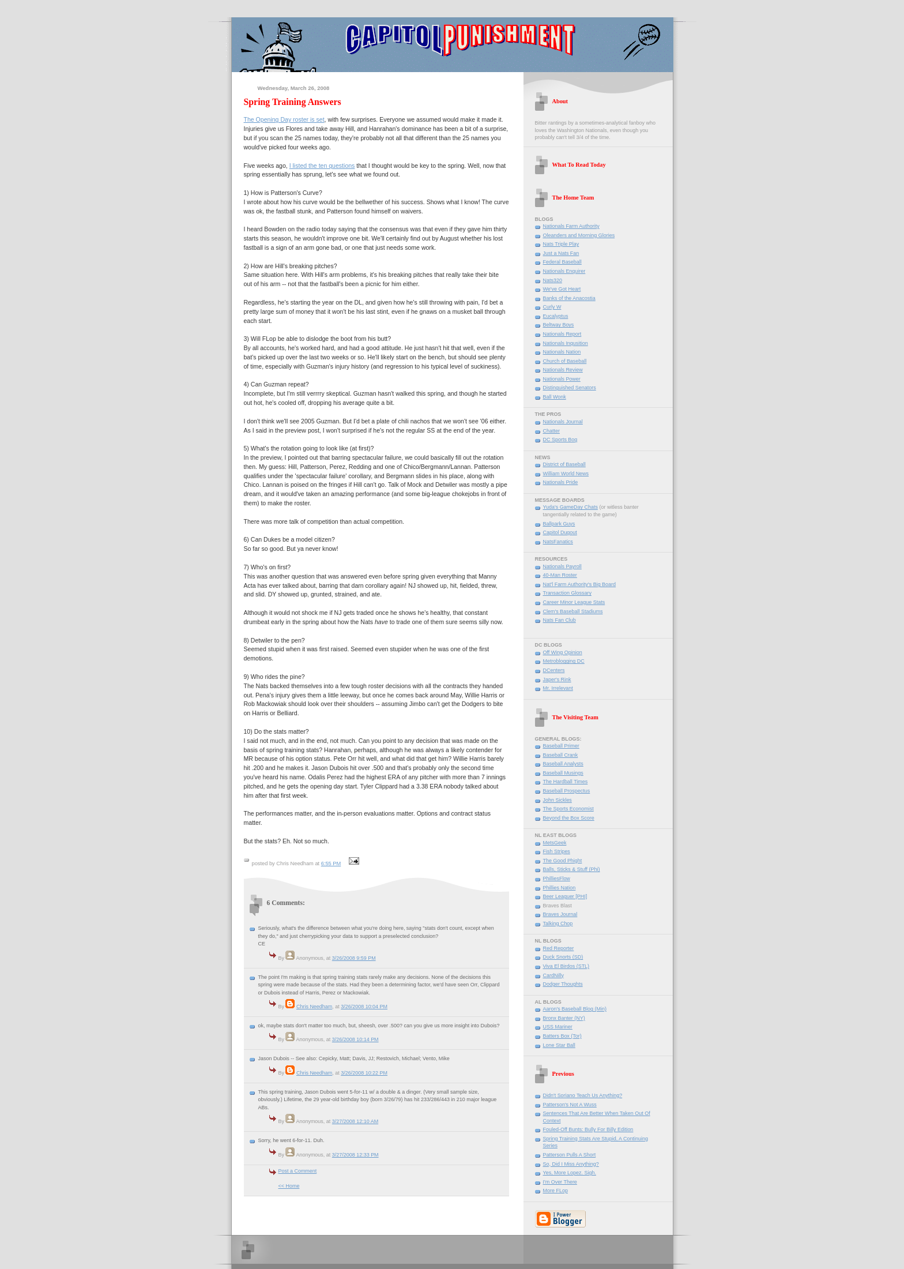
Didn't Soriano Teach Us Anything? (583, 1095)
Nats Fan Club (559, 620)
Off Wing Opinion (562, 652)
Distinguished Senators (569, 388)
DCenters (554, 670)
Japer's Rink (557, 679)
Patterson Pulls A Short (569, 1155)
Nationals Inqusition (565, 343)
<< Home (289, 1186)
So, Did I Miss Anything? (571, 1164)
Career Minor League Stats (574, 602)
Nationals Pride (560, 482)
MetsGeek (555, 843)
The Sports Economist (568, 809)
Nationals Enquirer (564, 271)
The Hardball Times (565, 781)
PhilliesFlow (556, 878)
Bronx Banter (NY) (564, 1018)
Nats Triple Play (561, 244)
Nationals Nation (562, 352)
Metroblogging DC (564, 661)
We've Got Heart (562, 289)
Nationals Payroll (562, 566)
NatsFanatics (558, 542)
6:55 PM (331, 863)
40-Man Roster (560, 575)
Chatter (551, 431)
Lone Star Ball (559, 1045)
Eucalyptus (555, 316)
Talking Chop (558, 923)
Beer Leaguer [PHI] (565, 896)
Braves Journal (560, 914)
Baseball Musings (563, 773)
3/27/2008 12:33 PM (355, 1155)
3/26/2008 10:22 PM (364, 1073)
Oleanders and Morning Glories (579, 235)
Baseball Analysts (563, 764)
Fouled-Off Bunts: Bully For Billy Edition (588, 1129)
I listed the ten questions (322, 165)
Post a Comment (297, 1171)
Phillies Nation (559, 888)
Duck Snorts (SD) (563, 957)
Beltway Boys (558, 325)
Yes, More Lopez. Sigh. (569, 1173)
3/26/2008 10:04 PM (364, 1006)
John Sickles (557, 800)
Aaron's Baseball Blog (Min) (575, 1009)
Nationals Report (562, 334)
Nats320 (552, 280)
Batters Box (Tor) (562, 1036)
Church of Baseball (565, 361)
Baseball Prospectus (566, 791)
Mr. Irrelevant (558, 688)
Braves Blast (557, 905)
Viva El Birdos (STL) (566, 966)
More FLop (555, 1190)
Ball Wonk (554, 397)
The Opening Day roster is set (284, 119)
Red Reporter (558, 948)
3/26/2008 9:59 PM (354, 958)
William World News (566, 473)
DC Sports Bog (560, 439)
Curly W (552, 307)
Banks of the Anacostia (569, 298)
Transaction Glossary (567, 593)
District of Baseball (564, 464)
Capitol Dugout (560, 532)
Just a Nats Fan (561, 253)
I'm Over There (560, 1182)
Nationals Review (563, 370)
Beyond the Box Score (568, 818)
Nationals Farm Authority (571, 226)
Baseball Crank (560, 755)
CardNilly (553, 975)
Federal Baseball (562, 262)
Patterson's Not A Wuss (570, 1104)
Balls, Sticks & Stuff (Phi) (571, 869)
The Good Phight (562, 860)
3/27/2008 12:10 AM (355, 1121)
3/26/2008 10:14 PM (355, 1039)
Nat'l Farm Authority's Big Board (579, 584)
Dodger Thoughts (563, 984)
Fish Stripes (556, 851)
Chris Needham (314, 1006)
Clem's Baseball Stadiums (573, 611)
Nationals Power (562, 379)
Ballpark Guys (559, 524)
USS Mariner (557, 1027)
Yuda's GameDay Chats (570, 507)
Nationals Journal (563, 422)
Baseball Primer (561, 746)
